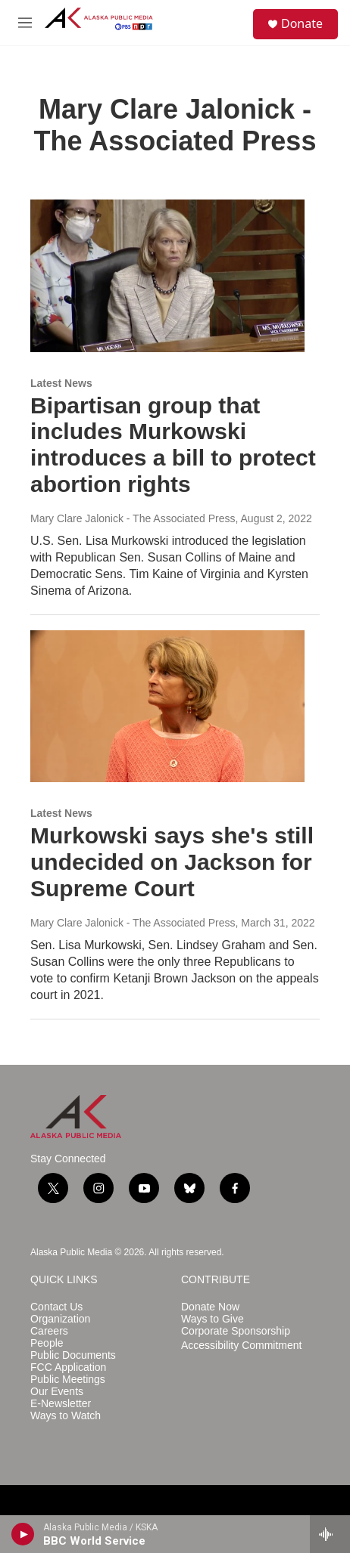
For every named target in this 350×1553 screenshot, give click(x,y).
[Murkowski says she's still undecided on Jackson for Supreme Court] (167, 706)
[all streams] (330, 1534)
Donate (302, 23)
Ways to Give (212, 1319)
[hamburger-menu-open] (24, 23)
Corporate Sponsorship (235, 1331)
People (47, 1343)
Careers (49, 1331)
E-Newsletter (60, 1403)
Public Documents (73, 1355)
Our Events (56, 1391)
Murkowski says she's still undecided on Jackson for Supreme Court (172, 862)
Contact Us (56, 1307)
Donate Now (210, 1307)
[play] (23, 1534)
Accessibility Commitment (241, 1345)
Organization (60, 1319)
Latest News (61, 383)
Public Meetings (67, 1379)
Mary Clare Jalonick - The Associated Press (133, 518)
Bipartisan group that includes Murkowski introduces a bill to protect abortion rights (173, 445)
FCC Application (68, 1367)
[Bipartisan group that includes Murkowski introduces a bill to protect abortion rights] (167, 276)
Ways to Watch (65, 1416)
